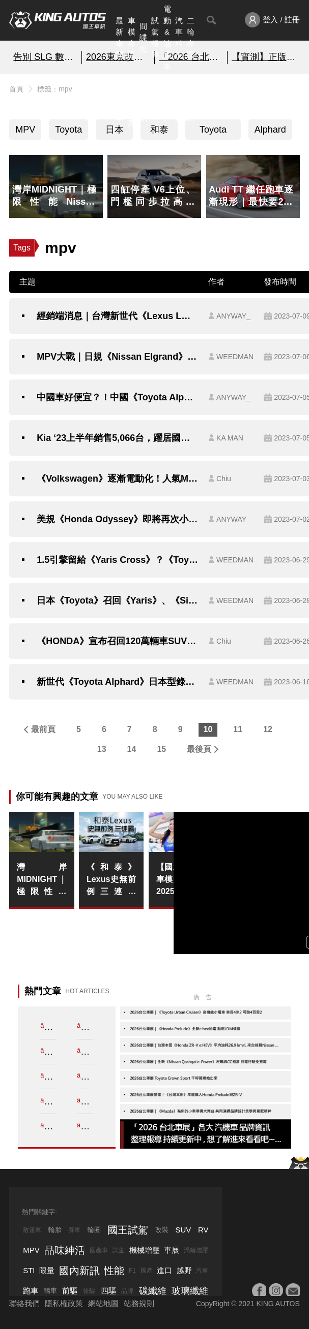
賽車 (74, 1229)
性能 (114, 1270)
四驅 (108, 1290)
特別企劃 (190, 100)
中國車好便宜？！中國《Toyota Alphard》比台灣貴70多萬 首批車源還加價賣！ (117, 397)
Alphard (270, 129)
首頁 (16, 89)
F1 (132, 1270)
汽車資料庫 (131, 100)
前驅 (69, 1290)
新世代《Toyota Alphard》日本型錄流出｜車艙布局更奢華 (117, 682)
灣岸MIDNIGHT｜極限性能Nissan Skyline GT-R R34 (41, 880)
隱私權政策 (64, 1303)
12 (267, 729)
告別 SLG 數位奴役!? (45, 57)
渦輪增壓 (196, 1250)
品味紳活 (179, 100)
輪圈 (94, 1229)
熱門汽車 (119, 100)
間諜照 (143, 37)
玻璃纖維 (190, 1291)
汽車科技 (179, 37)
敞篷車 (32, 1229)
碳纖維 (152, 1291)
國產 (147, 1270)
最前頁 (43, 729)
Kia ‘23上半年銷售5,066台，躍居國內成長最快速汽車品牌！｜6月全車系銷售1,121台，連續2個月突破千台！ (117, 438)
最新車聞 (119, 37)
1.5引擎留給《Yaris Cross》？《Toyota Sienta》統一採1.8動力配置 (117, 560)
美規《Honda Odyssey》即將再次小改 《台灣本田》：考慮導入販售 (117, 519)
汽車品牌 (167, 100)
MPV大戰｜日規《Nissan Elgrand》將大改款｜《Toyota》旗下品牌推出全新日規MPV (117, 357)
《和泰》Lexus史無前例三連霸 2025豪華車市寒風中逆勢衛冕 (111, 880)
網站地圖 (103, 1303)
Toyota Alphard (213, 132)
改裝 (161, 1229)
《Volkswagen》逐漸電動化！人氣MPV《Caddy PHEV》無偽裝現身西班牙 (117, 478)
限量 (46, 1270)
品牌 (127, 1290)
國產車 (99, 1250)
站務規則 (139, 1303)
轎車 (50, 1290)
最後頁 (199, 749)
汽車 (202, 1270)
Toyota (68, 129)
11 (237, 729)
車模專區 (131, 37)
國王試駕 (127, 1230)
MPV (25, 129)
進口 (164, 1270)
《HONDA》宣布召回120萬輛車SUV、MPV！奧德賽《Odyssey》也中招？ (117, 641)
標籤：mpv (54, 89)
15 (161, 749)
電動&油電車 (167, 38)
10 (208, 729)
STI (29, 1270)
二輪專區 (190, 37)
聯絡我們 (24, 1303)
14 (131, 749)
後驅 (89, 1290)
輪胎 (55, 1229)
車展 (171, 1250)
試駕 (119, 1250)
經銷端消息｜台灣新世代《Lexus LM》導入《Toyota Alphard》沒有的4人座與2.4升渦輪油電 (117, 316)
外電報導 (155, 100)
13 (101, 749)
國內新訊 (143, 100)
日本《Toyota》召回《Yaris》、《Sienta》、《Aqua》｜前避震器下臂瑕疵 (117, 600)
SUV (183, 1229)
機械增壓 (144, 1250)
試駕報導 (155, 37)
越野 (184, 1270)
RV (203, 1229)
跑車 (30, 1290)
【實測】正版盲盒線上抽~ (264, 57)
